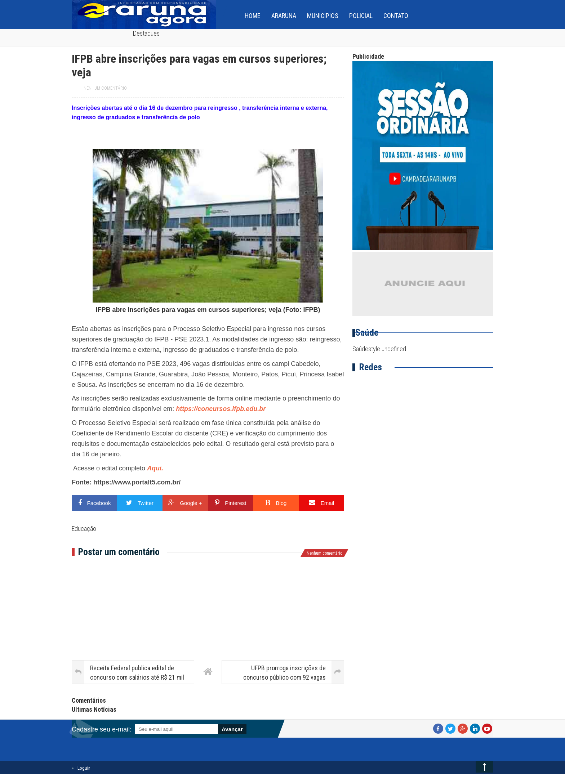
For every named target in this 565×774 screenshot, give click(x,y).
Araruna (283, 15)
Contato (395, 15)
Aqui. (155, 468)
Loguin (83, 768)
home (253, 15)
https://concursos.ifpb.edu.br (221, 408)
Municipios (322, 15)
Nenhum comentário (105, 88)
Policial (361, 15)
